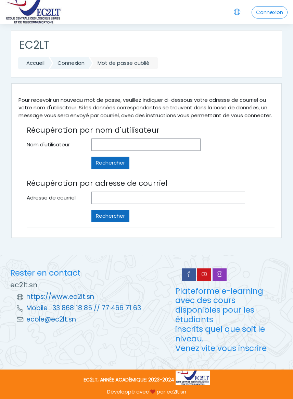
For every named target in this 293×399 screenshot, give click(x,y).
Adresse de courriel (51, 197)
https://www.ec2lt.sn (60, 296)
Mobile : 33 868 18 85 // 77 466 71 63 (83, 308)
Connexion (269, 12)
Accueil (35, 62)
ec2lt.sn (176, 391)
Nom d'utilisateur (48, 144)
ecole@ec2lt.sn (51, 319)
